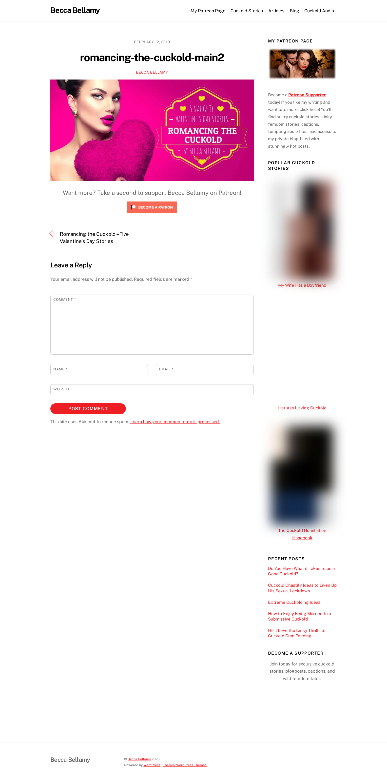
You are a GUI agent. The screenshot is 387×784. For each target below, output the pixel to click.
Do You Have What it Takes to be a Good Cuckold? (301, 571)
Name (60, 369)
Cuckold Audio (319, 10)
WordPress (151, 765)
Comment (64, 299)
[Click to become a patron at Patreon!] (152, 214)
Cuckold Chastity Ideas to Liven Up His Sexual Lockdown (302, 588)
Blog (294, 10)
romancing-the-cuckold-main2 (152, 57)
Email (166, 369)
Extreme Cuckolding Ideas (294, 602)
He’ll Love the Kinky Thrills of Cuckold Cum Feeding (297, 633)
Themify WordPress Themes (185, 765)
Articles (276, 10)
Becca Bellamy (152, 72)
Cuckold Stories (247, 10)
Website (61, 389)
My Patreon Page (208, 10)
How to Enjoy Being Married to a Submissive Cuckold (299, 616)
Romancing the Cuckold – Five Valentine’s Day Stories (94, 237)
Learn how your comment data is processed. (175, 421)
